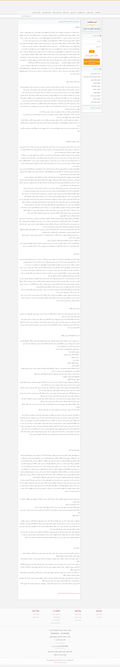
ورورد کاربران (78, 620)
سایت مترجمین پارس (95, 74)
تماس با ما (99, 617)
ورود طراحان (78, 614)
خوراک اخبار (36, 614)
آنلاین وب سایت (56, 665)
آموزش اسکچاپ (96, 89)
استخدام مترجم (56, 620)
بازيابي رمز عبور (89, 56)
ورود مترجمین (77, 617)
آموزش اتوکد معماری (95, 80)
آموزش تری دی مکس (95, 95)
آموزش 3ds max (96, 86)
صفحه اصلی (99, 614)
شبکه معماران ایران (57, 662)
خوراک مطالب (35, 617)
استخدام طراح (56, 617)
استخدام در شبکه (56, 614)
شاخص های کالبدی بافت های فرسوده (69, 22)
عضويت (96, 56)
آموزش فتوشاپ (96, 83)
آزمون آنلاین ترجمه (55, 623)
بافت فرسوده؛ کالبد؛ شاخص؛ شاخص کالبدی (66, 593)
